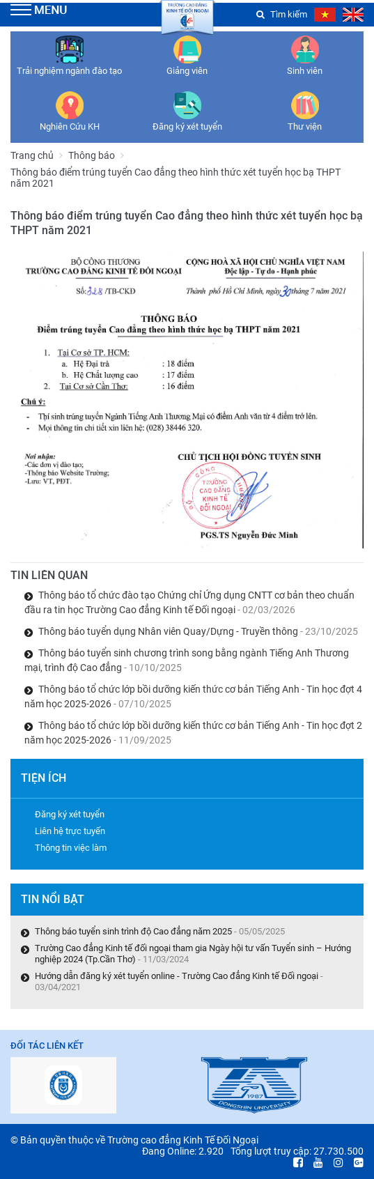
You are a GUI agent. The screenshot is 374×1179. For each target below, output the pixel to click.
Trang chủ (32, 155)
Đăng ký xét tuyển (187, 126)
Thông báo (91, 155)
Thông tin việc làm (71, 847)
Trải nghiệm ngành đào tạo (69, 71)
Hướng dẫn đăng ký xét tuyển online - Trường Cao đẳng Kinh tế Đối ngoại (176, 976)
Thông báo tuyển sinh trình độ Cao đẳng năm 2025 (133, 931)
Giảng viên (187, 71)
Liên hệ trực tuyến (70, 831)
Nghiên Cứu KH (70, 126)
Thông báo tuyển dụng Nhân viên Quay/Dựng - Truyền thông (198, 631)
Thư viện (305, 126)
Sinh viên (304, 71)
